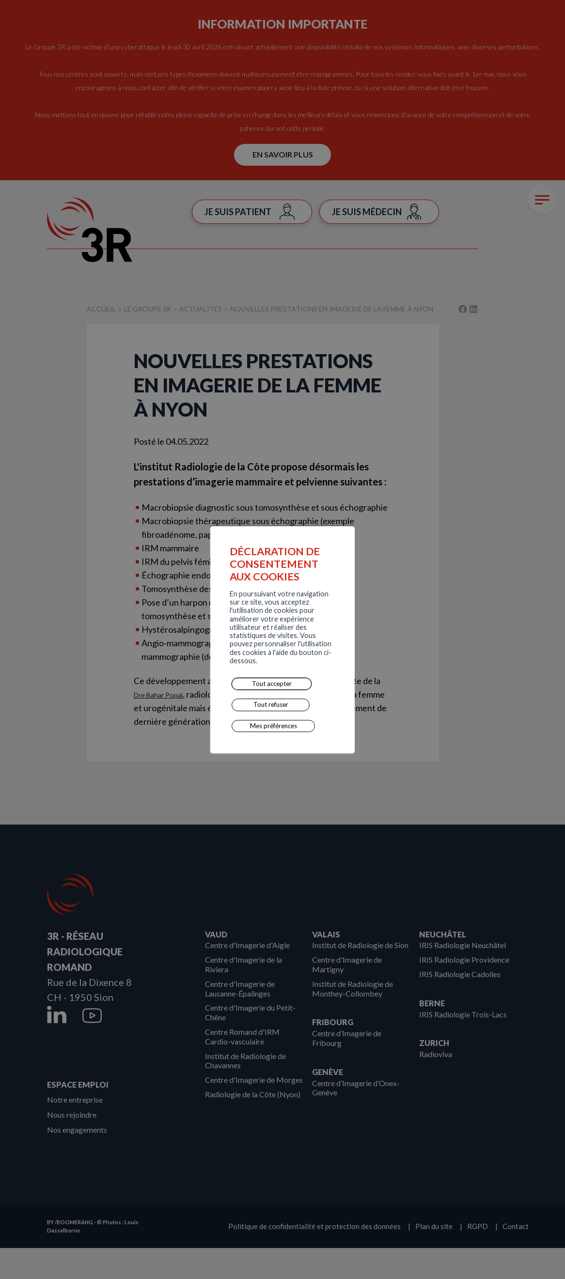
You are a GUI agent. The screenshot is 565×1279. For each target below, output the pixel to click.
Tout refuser (216, 667)
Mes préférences (277, 667)
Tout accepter (160, 667)
